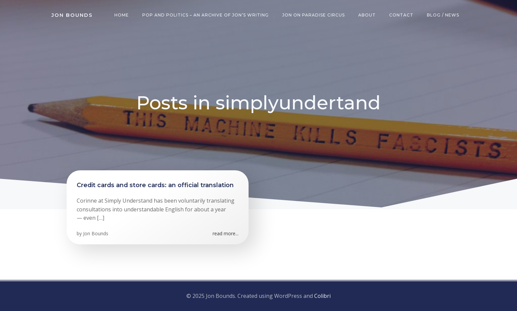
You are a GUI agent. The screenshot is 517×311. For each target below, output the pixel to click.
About (367, 15)
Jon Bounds (95, 233)
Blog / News (443, 15)
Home (121, 15)
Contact (401, 15)
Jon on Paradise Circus (313, 15)
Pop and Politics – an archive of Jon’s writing (205, 15)
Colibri (322, 296)
